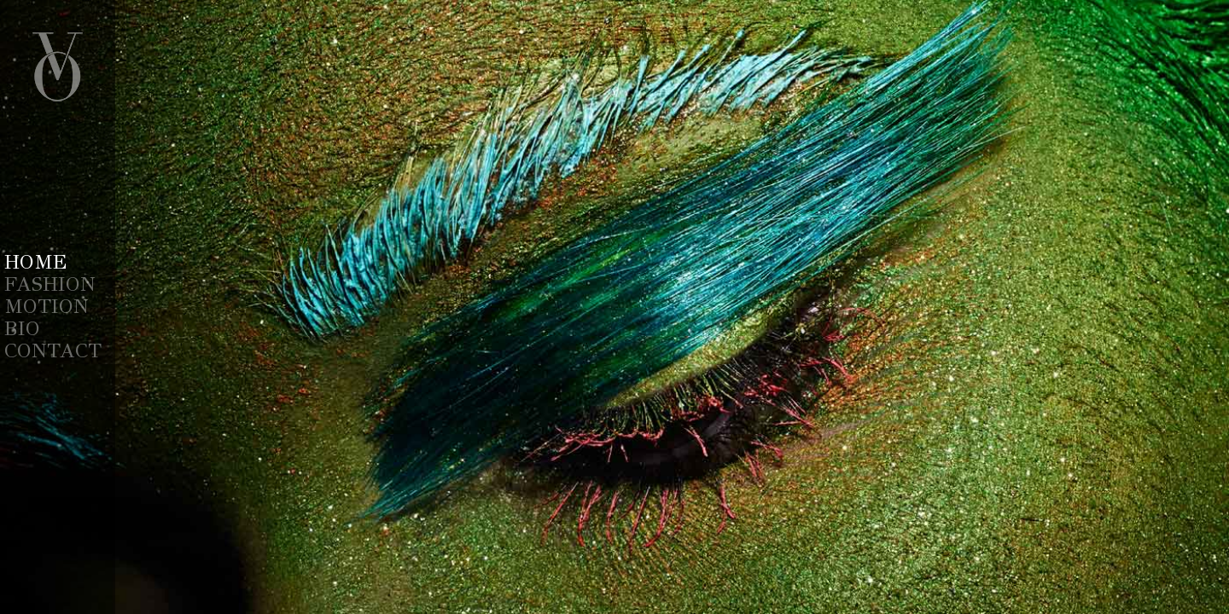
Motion (46, 306)
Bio (22, 328)
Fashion (50, 284)
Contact (53, 350)
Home (35, 262)
